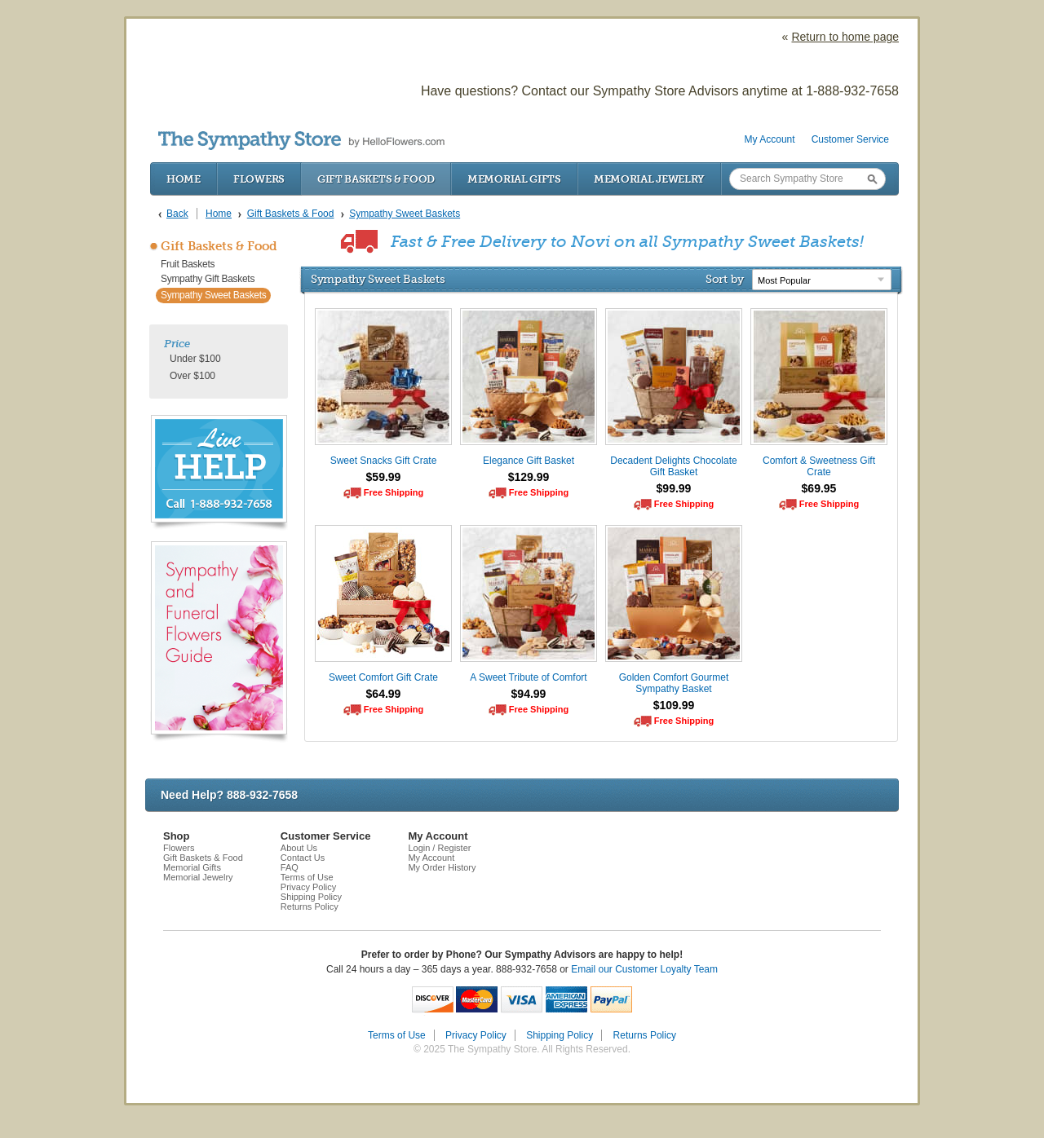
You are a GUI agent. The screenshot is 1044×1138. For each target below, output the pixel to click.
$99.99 (674, 488)
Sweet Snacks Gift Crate (383, 460)
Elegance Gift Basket (528, 460)
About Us (299, 848)
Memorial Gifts (514, 179)
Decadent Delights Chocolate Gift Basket (673, 466)
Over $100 (192, 376)
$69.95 (819, 488)
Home (183, 179)
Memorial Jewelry (649, 179)
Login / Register (439, 848)
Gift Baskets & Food (376, 179)
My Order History (442, 867)
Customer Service (850, 139)
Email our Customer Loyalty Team (644, 969)
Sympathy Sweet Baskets (213, 295)
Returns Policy (309, 906)
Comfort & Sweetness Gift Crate (819, 466)
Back (177, 213)
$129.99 (529, 476)
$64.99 (383, 693)
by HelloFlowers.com (301, 140)
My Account (770, 139)
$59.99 (383, 476)
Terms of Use (307, 877)
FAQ (290, 867)
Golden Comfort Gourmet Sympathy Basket (674, 683)
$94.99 (528, 693)
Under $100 (195, 358)
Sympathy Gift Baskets (207, 278)
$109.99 (674, 705)
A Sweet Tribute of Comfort (528, 677)
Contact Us (303, 857)
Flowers (259, 179)
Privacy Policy (308, 887)
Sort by (725, 278)
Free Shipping (393, 492)
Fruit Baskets (188, 264)
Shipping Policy (311, 897)
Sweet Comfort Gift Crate (383, 677)
